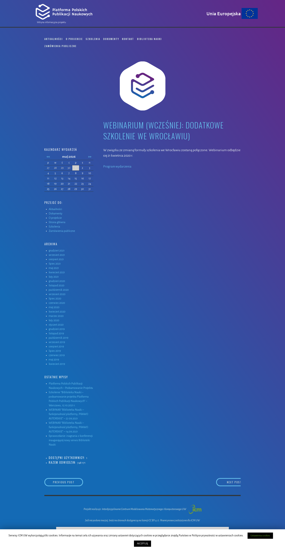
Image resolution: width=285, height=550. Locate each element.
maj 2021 (54, 268)
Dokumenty (111, 39)
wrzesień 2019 (57, 342)
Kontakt (128, 39)
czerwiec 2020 (57, 302)
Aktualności (53, 39)
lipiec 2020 (55, 298)
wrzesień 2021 (57, 254)
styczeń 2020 (56, 324)
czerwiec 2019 (57, 355)
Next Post (226, 482)
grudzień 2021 (57, 250)
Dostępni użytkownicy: (67, 458)
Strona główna (57, 222)
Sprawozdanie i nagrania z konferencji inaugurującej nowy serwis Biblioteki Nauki (71, 440)
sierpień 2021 (56, 259)
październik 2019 (58, 337)
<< (48, 156)
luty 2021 (54, 276)
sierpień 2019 (56, 346)
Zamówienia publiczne (60, 46)
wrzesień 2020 (57, 294)
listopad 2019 (56, 333)
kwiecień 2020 (57, 311)
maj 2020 (54, 307)
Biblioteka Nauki (149, 39)
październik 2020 (59, 289)
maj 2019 (54, 359)
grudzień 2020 (57, 281)
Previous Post (71, 482)
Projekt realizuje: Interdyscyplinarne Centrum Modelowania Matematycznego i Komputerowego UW (142, 509)
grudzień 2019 (57, 329)
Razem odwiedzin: (63, 462)
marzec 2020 (56, 316)
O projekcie (74, 39)
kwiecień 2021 (57, 272)
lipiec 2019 (55, 350)
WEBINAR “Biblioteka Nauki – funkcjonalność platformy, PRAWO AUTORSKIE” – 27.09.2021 (68, 414)
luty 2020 (54, 320)
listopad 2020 (56, 285)
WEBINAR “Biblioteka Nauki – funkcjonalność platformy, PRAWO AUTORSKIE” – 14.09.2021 (68, 427)
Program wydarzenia (118, 166)
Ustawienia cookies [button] (260, 535)
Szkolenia (93, 39)
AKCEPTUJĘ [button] (142, 543)
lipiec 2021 (55, 263)
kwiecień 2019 (57, 363)
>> (89, 156)
